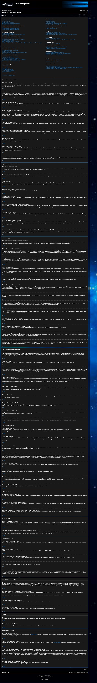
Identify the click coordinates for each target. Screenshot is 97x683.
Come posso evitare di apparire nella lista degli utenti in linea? (13, 34)
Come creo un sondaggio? (7, 51)
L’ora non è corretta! (5, 35)
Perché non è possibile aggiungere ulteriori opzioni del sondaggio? (14, 52)
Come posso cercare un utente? (52, 47)
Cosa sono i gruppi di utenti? (51, 22)
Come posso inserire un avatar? (8, 40)
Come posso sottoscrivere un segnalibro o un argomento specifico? (58, 53)
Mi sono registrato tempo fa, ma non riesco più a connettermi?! (13, 25)
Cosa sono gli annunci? (6, 71)
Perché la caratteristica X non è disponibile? (54, 66)
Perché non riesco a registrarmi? (8, 22)
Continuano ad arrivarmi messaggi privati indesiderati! (55, 33)
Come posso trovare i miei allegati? (52, 61)
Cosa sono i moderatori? (50, 21)
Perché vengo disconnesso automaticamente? (10, 28)
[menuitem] (12, 10)
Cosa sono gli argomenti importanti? (8, 72)
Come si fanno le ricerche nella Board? (53, 43)
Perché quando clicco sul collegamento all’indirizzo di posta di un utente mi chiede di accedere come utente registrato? (22, 43)
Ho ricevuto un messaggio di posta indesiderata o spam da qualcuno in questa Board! (61, 34)
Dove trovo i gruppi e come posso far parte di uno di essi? (56, 23)
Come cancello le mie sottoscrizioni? (52, 55)
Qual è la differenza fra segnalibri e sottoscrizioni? (55, 52)
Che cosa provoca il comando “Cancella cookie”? (11, 29)
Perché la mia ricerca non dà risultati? (53, 44)
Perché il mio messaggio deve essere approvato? (11, 60)
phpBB (40, 676)
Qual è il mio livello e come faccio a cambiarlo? (10, 41)
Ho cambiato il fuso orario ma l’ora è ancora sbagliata (12, 36)
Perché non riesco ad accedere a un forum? (10, 54)
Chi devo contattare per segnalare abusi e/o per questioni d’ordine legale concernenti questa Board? (64, 67)
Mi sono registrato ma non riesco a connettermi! (11, 23)
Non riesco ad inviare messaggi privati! (53, 32)
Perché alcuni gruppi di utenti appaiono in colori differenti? (56, 25)
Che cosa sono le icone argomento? (8, 75)
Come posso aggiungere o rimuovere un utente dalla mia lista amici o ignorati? (60, 39)
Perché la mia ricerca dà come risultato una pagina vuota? (56, 46)
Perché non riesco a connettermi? (8, 24)
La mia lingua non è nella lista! (7, 38)
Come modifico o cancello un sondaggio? (9, 53)
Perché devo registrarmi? (6, 20)
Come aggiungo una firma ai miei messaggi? (10, 50)
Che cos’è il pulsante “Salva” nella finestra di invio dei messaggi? (14, 59)
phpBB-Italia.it (48, 678)
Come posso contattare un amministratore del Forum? (56, 68)
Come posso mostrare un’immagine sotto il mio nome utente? (13, 39)
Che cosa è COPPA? (6, 21)
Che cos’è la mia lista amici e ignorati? (53, 38)
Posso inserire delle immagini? (7, 69)
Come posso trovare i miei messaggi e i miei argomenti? (56, 48)
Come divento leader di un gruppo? (52, 24)
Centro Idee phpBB (57, 642)
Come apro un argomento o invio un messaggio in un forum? (13, 47)
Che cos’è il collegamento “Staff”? (52, 28)
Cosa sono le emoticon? (6, 68)
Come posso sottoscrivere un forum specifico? (54, 54)
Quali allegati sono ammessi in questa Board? (54, 59)
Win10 (40, 675)
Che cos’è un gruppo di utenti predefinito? (53, 27)
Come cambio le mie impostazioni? (8, 33)
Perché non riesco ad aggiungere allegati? (10, 56)
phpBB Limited (34, 634)
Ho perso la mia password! (7, 27)
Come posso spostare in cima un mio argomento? (11, 61)
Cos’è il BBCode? (5, 65)
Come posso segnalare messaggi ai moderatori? (11, 58)
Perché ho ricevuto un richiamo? (8, 57)
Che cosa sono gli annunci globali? (8, 70)
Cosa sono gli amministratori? (51, 20)
